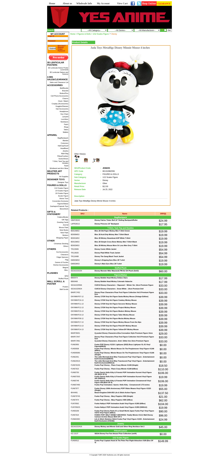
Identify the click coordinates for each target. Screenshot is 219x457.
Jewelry (65, 151)
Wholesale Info (84, 3)
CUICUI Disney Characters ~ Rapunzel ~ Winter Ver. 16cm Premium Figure (124, 285)
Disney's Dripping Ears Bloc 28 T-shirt (110, 260)
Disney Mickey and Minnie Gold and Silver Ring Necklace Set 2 (119, 426)
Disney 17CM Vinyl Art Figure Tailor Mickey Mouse (115, 315)
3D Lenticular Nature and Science (59, 73)
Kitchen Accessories (60, 265)
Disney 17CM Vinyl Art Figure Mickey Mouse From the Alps (118, 322)
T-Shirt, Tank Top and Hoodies (60, 162)
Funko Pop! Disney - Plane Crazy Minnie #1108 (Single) (116, 365)
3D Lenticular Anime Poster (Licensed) (58, 69)
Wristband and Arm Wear (59, 168)
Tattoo (66, 129)
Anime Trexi (63, 198)
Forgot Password (61, 50)
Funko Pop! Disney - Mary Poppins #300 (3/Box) (113, 400)
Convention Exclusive (60, 201)
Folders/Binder (62, 217)
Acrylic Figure (63, 196)
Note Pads (64, 233)
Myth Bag (64, 153)
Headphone (64, 111)
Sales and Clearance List (59, 82)
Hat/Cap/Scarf (63, 146)
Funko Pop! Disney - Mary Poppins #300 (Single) (114, 396)
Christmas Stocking (61, 244)
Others (65, 246)
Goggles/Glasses (62, 106)
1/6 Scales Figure (61, 193)
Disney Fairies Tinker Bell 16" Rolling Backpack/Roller (116, 220)
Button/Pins (64, 93)
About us (67, 3)
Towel (66, 166)
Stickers (65, 235)
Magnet (65, 267)
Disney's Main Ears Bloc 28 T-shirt (108, 264)
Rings (66, 127)
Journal (65, 225)
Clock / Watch (63, 101)
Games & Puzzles (61, 262)
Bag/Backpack (63, 138)
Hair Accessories (62, 109)
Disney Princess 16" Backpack (107, 224)
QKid (66, 276)
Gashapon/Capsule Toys (59, 206)
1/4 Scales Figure (61, 191)
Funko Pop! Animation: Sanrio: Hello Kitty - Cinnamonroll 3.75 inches (122, 385)
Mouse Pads (63, 227)
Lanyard (65, 117)
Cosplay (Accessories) (60, 104)
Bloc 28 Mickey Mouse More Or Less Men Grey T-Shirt (116, 245)
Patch (66, 124)
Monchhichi (64, 209)
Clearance (64, 254)
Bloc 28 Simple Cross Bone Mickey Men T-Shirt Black (116, 242)
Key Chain (64, 114)
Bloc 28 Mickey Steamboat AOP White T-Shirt (112, 238)
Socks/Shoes (63, 159)
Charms (65, 98)
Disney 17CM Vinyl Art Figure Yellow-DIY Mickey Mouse (117, 329)
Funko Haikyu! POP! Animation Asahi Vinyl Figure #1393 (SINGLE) (121, 407)
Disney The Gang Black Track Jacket (109, 256)
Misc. (66, 270)
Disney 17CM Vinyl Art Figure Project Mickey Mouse (115, 307)
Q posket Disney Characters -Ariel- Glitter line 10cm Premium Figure (122, 341)
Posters (65, 287)
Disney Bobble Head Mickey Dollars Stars (111, 278)
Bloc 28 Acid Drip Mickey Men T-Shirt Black (112, 234)
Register (61, 47)
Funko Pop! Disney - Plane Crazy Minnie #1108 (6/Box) (116, 369)
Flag (66, 260)
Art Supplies (63, 176)
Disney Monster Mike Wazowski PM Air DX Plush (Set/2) (117, 271)
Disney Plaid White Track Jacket (107, 253)
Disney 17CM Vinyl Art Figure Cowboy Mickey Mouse (116, 300)
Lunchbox (64, 119)
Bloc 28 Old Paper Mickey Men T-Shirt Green (112, 231)
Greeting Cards (62, 222)
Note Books (64, 230)
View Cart (122, 3)
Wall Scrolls (64, 289)
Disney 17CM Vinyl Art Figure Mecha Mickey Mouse (115, 318)
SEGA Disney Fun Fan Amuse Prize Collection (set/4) (116, 433)
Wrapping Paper (62, 238)
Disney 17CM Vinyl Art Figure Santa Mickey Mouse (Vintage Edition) (121, 296)
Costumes (64, 143)
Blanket (65, 140)
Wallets (65, 132)
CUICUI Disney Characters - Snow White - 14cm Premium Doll (119, 289)
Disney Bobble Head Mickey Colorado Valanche (113, 281)
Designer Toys (63, 182)
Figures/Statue (62, 204)
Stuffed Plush (63, 278)
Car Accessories (62, 252)
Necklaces (64, 122)
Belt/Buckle (64, 88)
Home (52, 3)
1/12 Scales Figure (61, 188)
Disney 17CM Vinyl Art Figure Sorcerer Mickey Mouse (116, 304)
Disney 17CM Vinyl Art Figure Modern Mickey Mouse (115, 311)
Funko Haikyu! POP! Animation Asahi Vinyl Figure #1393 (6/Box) (120, 403)
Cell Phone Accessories (59, 96)
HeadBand (64, 148)
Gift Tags (65, 220)
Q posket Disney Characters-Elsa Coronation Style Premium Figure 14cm (124, 333)
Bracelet (65, 91)
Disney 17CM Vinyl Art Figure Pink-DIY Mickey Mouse (116, 326)
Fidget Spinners (62, 257)
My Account (103, 3)
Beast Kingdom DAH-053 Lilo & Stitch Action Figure (115, 392)
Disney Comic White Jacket (105, 249)
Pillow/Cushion (62, 156)
